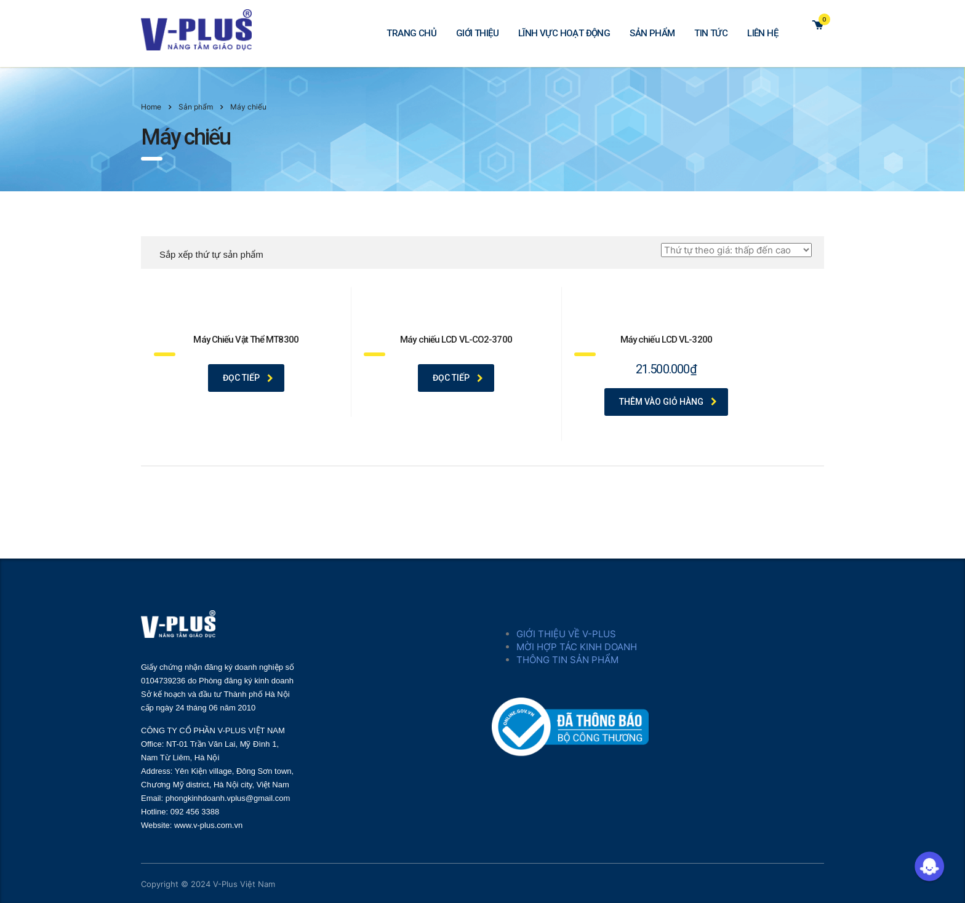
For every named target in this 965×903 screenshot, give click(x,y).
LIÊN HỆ (762, 33)
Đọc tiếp (248, 378)
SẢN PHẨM (652, 33)
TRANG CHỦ (411, 33)
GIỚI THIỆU (477, 33)
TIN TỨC (710, 33)
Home (151, 106)
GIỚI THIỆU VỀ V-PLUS (566, 634)
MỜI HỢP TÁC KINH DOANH (576, 647)
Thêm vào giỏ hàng (668, 402)
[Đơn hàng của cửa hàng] (736, 250)
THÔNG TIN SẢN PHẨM (567, 660)
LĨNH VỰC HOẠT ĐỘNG (564, 33)
